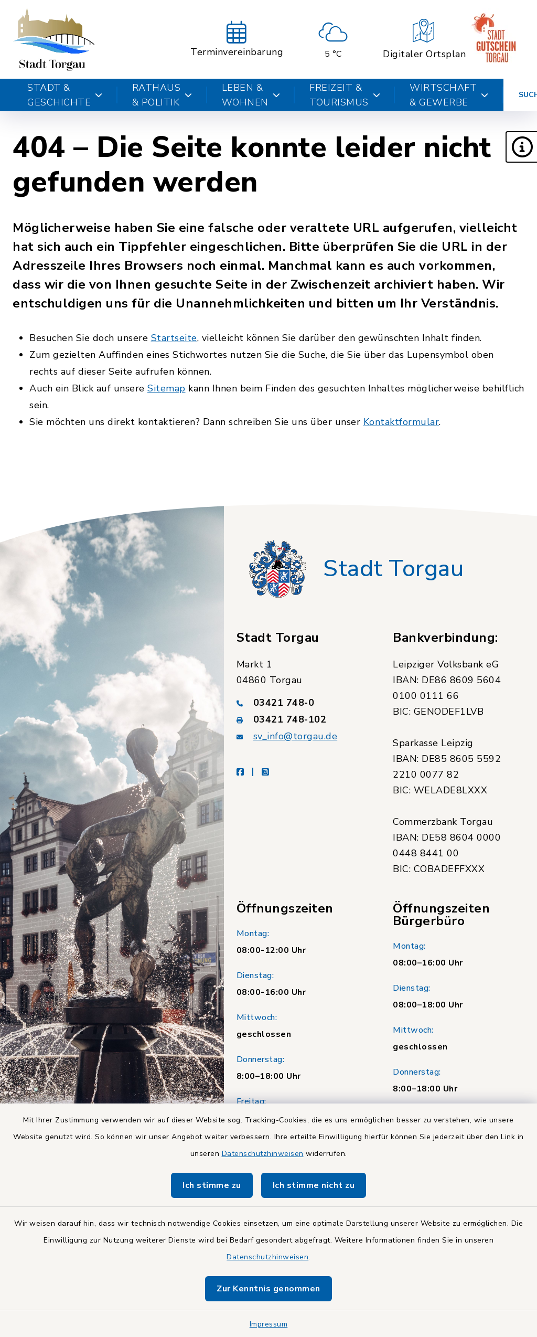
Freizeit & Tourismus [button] (344, 95)
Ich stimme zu (211, 1185)
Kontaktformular (401, 422)
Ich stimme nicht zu (314, 1185)
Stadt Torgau (393, 569)
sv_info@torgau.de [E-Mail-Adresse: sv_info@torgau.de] (295, 736)
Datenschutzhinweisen (263, 1154)
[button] (521, 147)
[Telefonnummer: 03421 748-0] (302, 702)
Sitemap (166, 388)
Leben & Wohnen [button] (251, 95)
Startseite (174, 338)
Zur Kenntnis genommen (268, 1288)
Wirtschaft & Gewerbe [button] (449, 95)
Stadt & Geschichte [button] (65, 95)
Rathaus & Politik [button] (162, 95)
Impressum (269, 1324)
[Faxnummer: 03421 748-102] (302, 719)
